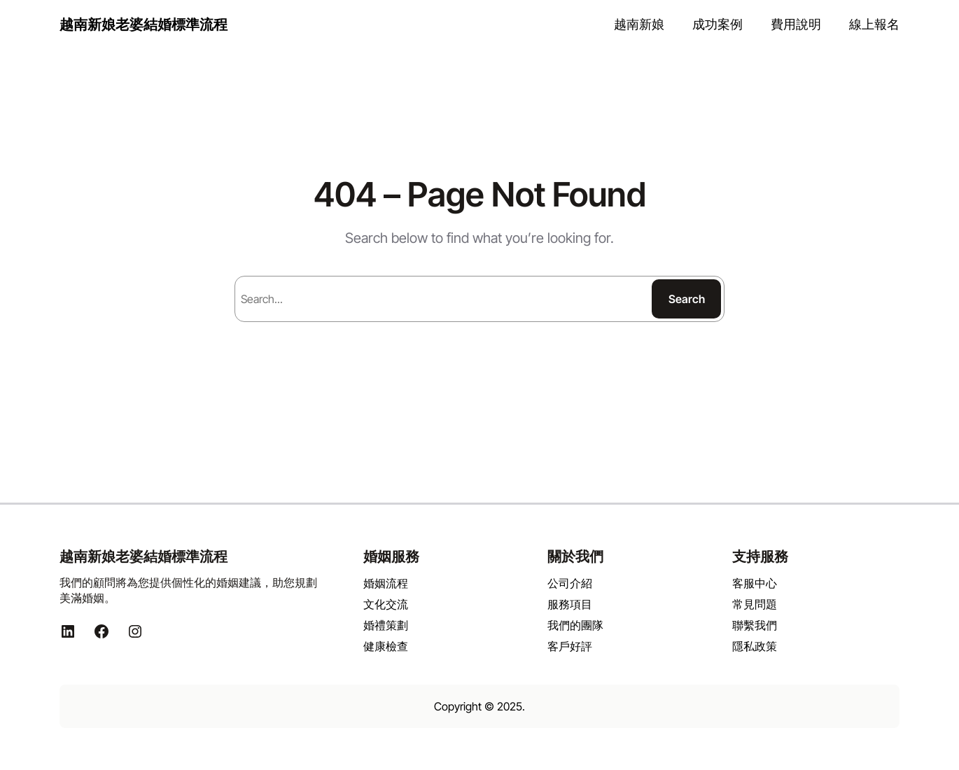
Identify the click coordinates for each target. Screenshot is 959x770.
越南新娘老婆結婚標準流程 (143, 24)
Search (686, 299)
